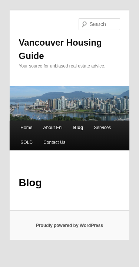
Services (94, 109)
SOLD (18, 124)
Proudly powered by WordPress (69, 207)
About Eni (44, 109)
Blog (70, 109)
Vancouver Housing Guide (66, 32)
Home (18, 109)
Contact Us (46, 124)
